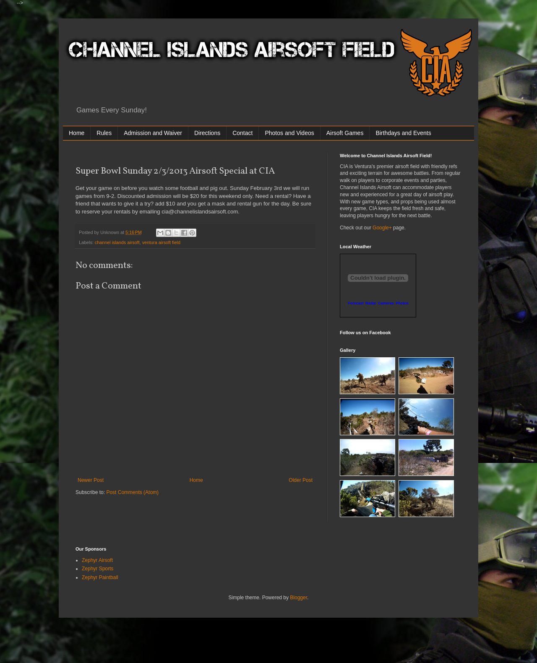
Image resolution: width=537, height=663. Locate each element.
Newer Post (91, 480)
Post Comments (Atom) (132, 492)
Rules (104, 133)
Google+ (382, 228)
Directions (207, 133)
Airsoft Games (345, 133)
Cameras (386, 303)
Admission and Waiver (153, 133)
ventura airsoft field (161, 242)
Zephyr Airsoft (97, 560)
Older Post (301, 480)
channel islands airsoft (117, 242)
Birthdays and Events (403, 133)
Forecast (356, 303)
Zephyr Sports (97, 569)
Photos (402, 303)
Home (76, 133)
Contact (242, 133)
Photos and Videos (289, 133)
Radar (370, 303)
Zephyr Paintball (100, 577)
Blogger (298, 598)
